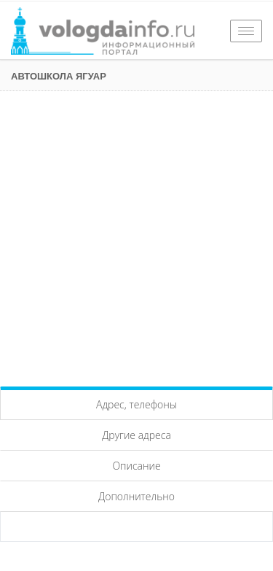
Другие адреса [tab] (136, 435)
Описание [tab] (136, 466)
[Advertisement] (136, 235)
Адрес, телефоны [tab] (136, 404)
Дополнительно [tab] (136, 496)
